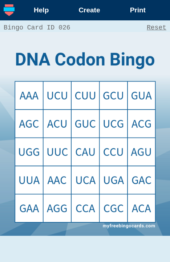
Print (138, 10)
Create (89, 10)
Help (41, 10)
